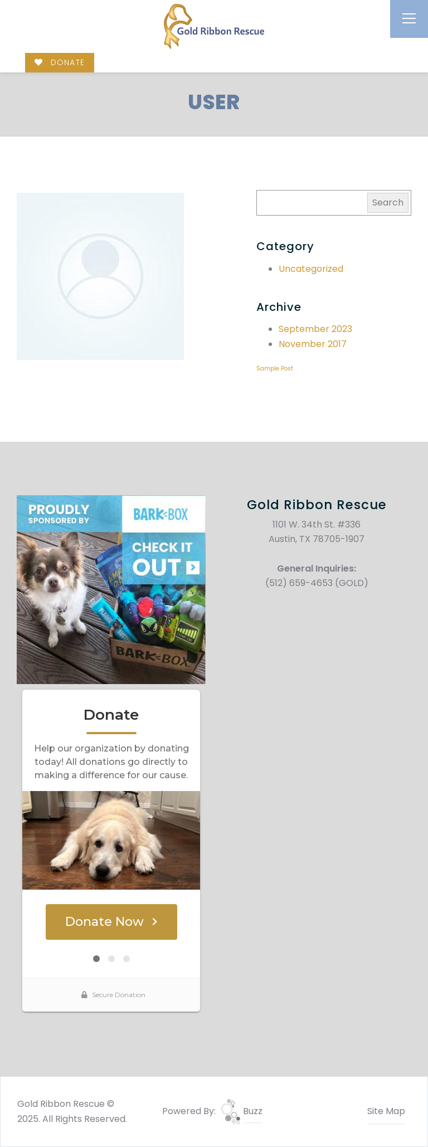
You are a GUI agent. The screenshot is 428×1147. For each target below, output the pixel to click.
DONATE (60, 62)
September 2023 (315, 329)
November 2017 (313, 344)
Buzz (241, 1111)
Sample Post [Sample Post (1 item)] (274, 368)
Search (387, 202)
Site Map (386, 1111)
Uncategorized (311, 268)
